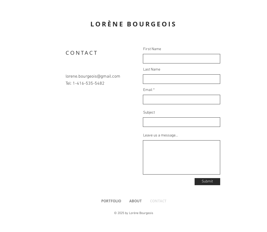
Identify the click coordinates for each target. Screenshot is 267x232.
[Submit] (207, 181)
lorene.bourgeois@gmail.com (93, 76)
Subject (149, 113)
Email (147, 90)
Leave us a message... (160, 136)
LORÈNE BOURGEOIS (133, 24)
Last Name (151, 70)
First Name (152, 49)
